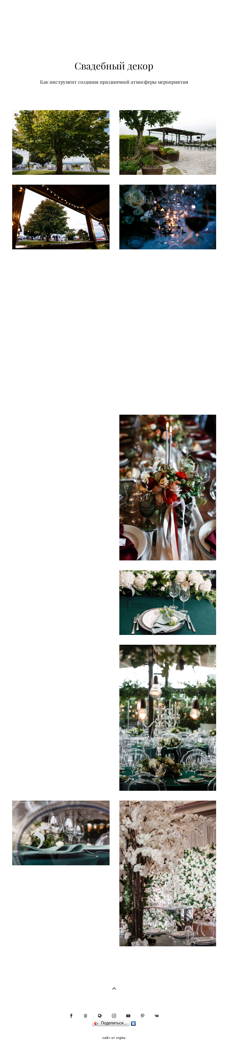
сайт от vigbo (114, 1038)
